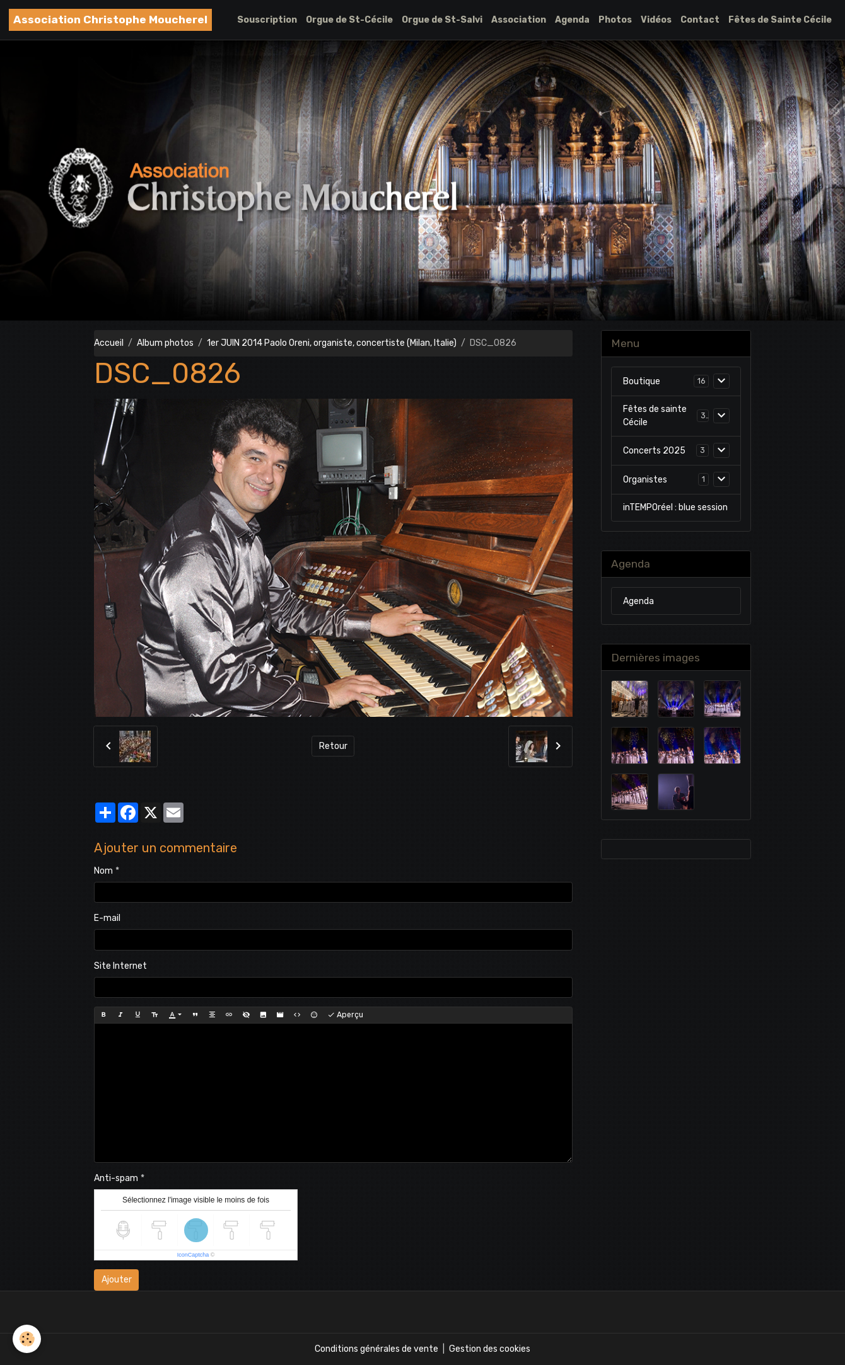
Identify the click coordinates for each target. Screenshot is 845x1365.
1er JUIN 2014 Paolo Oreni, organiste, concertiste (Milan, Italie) (332, 343)
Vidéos (656, 19)
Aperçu (345, 1015)
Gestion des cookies (489, 1349)
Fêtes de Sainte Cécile (780, 19)
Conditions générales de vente (376, 1349)
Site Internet (120, 966)
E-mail (107, 918)
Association (518, 19)
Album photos (165, 343)
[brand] (110, 20)
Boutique (641, 381)
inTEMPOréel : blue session (675, 507)
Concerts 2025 (654, 450)
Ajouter (117, 1279)
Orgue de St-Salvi (442, 19)
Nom (103, 870)
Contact (700, 19)
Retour (333, 746)
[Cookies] (27, 1339)
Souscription (267, 19)
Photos (615, 19)
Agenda (572, 19)
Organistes (645, 479)
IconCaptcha (193, 1255)
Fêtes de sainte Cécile (655, 416)
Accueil (109, 343)
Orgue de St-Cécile (349, 19)
